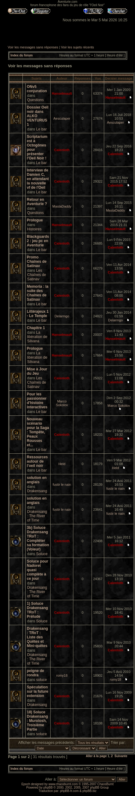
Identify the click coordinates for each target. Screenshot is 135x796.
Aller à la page (96, 756)
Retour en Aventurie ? (37, 201)
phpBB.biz (89, 791)
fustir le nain (62, 484)
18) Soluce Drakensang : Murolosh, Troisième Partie (37, 721)
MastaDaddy (62, 206)
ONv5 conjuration (37, 89)
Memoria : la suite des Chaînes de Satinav (37, 293)
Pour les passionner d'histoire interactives (37, 400)
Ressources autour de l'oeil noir (37, 461)
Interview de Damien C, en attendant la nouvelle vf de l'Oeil (38, 179)
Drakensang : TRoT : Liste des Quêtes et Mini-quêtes (37, 637)
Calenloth (62, 150)
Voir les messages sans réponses (33, 47)
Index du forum (21, 55)
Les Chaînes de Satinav (36, 274)
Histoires (34, 229)
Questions (35, 100)
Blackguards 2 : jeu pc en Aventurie (38, 240)
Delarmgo (62, 316)
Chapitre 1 (36, 328)
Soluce (41, 554)
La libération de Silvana (37, 336)
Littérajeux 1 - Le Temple (38, 313)
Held (61, 464)
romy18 (62, 675)
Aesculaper (61, 118)
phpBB (48, 787)
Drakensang (37, 491)
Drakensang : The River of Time (37, 515)
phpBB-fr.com (69, 791)
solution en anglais (37, 480)
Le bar (41, 129)
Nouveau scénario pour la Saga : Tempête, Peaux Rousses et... (38, 432)
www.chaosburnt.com (63, 784)
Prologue (35, 220)
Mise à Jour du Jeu (37, 371)
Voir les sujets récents (77, 47)
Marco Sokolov (62, 403)
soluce (41, 680)
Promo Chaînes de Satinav (37, 261)
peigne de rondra (35, 673)
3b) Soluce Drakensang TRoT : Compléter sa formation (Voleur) (38, 538)
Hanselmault (62, 93)
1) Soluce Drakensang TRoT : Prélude (37, 610)
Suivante (120, 756)
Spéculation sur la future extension (37, 691)
